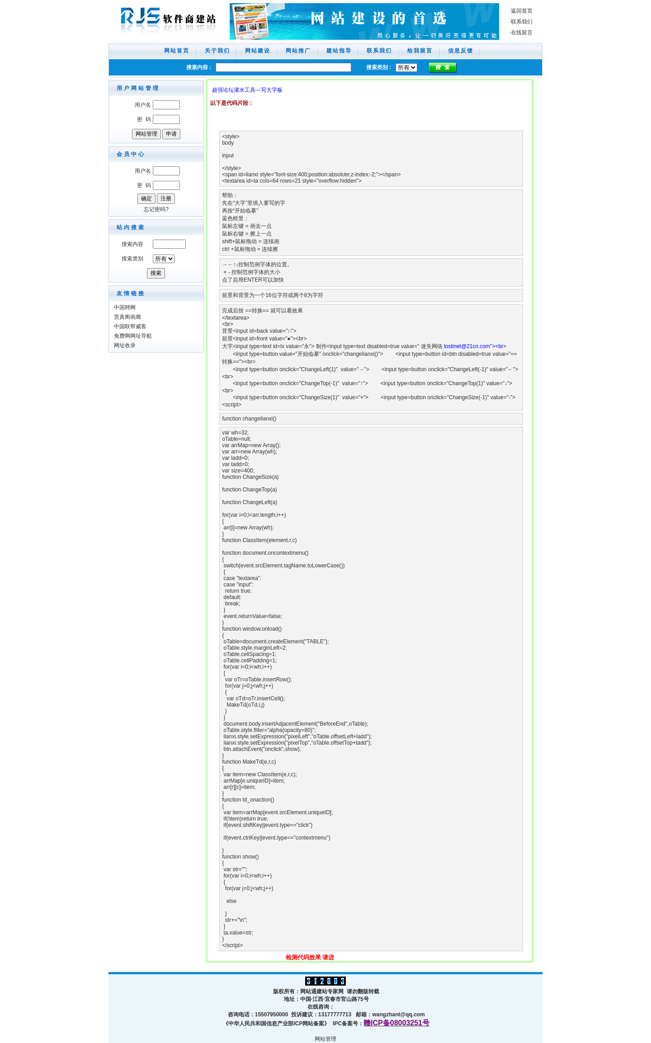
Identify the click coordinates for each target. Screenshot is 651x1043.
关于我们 (217, 50)
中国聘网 (125, 307)
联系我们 (522, 22)
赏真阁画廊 (127, 317)
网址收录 (125, 345)
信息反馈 (460, 50)
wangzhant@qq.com (398, 1014)
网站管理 (325, 1039)
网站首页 (176, 50)
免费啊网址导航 (133, 336)
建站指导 (339, 50)
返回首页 (522, 11)
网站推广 (298, 50)
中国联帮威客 (130, 326)
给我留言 (420, 50)
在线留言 (522, 32)
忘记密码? (156, 209)
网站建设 (257, 50)
